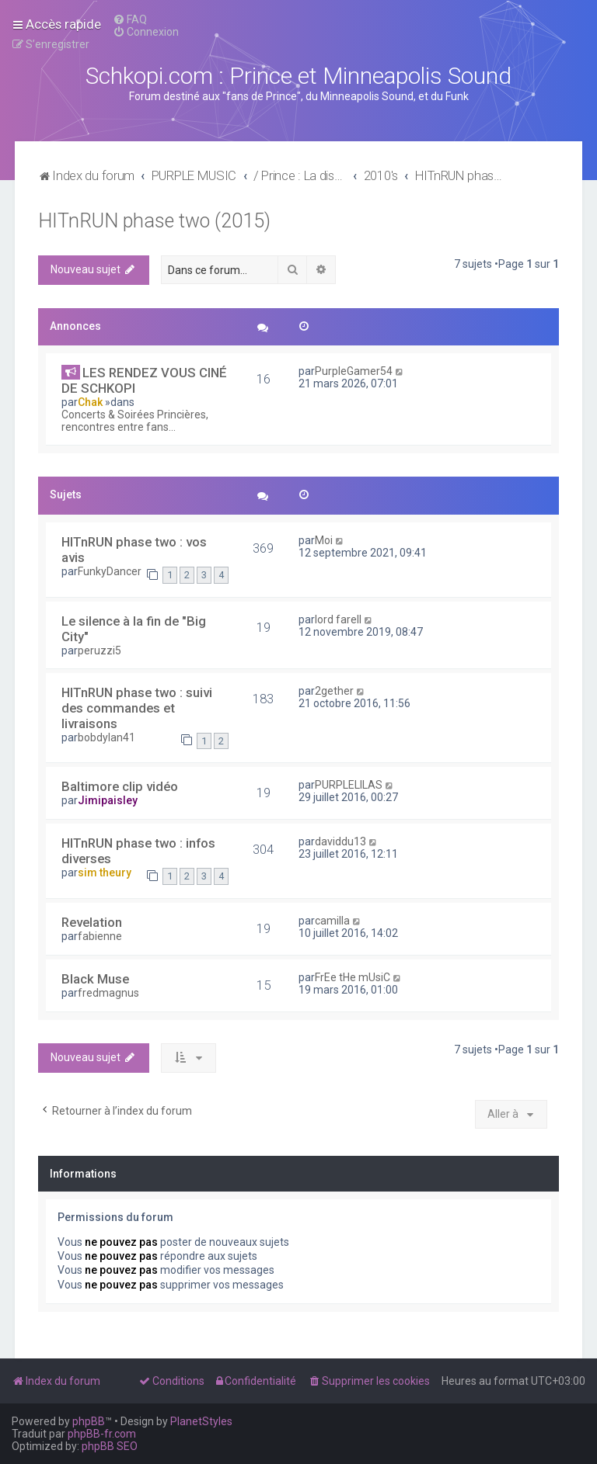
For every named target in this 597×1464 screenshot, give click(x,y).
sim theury (104, 872)
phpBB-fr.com (102, 1434)
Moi (324, 540)
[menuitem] (130, 19)
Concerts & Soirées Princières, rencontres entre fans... (134, 420)
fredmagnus (108, 993)
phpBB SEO (110, 1446)
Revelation (91, 922)
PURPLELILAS (348, 785)
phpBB (88, 1421)
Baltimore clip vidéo (119, 786)
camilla (332, 920)
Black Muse (95, 979)
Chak (90, 402)
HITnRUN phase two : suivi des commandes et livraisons (136, 708)
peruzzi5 (99, 650)
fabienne (100, 936)
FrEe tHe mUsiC (352, 977)
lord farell (338, 619)
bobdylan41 (106, 737)
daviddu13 (340, 841)
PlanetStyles (201, 1421)
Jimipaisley (108, 800)
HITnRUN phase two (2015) (154, 221)
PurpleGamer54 (354, 371)
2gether (334, 691)
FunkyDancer (109, 571)
